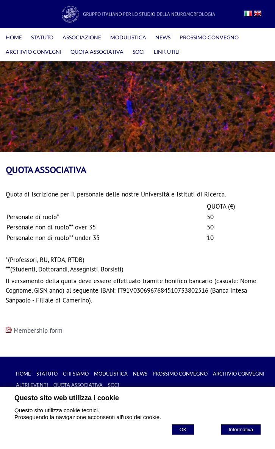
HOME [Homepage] (14, 37)
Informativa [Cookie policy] (241, 429)
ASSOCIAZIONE (81, 37)
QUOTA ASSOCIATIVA (96, 51)
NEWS (162, 37)
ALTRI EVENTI (32, 385)
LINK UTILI (167, 51)
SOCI (139, 51)
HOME (23, 374)
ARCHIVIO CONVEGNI (33, 51)
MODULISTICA (128, 37)
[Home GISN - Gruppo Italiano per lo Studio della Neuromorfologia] (137, 20)
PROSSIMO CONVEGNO (209, 37)
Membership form (34, 330)
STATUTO (42, 37)
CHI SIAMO (76, 374)
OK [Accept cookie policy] (183, 429)
